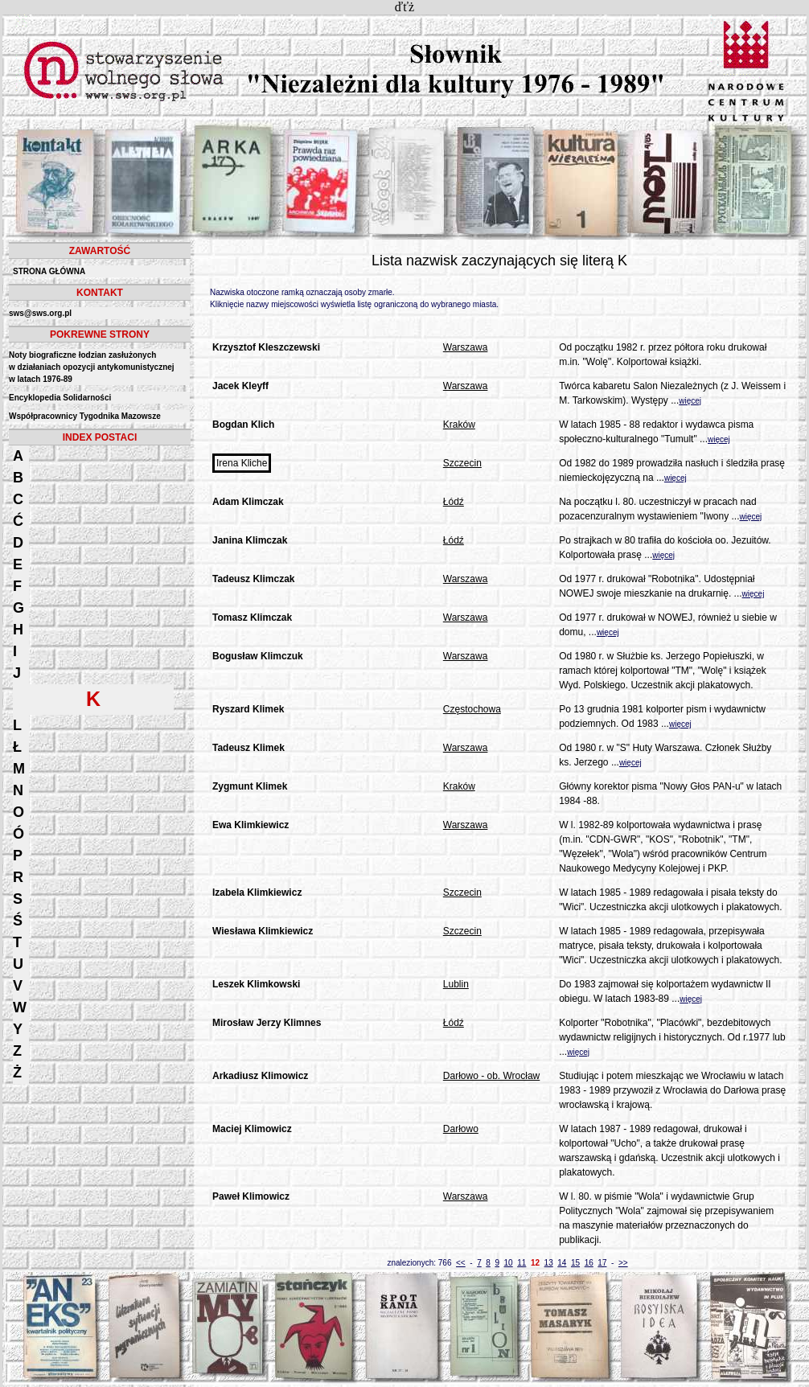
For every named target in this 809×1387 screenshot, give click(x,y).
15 (575, 1262)
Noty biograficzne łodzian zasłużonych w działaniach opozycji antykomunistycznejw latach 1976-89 (92, 367)
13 (548, 1262)
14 (561, 1262)
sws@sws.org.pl (40, 313)
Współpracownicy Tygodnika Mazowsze (85, 416)
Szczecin (462, 463)
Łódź (453, 501)
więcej (690, 400)
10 (508, 1262)
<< (461, 1262)
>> (623, 1262)
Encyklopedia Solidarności (60, 397)
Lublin (456, 984)
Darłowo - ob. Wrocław (491, 1075)
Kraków (459, 424)
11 (521, 1262)
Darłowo (460, 1129)
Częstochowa (472, 709)
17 (602, 1262)
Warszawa (465, 347)
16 (589, 1262)
